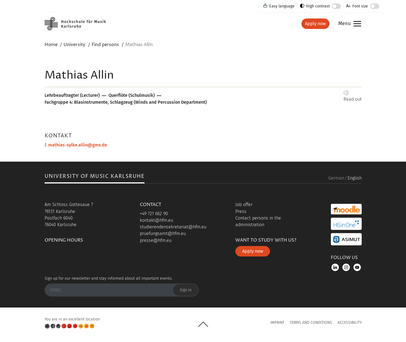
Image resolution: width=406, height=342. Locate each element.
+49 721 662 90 (154, 213)
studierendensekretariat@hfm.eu (173, 226)
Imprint (277, 322)
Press (240, 211)
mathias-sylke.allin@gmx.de (77, 145)
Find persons (105, 45)
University (74, 45)
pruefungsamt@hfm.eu (163, 233)
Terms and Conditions (311, 322)
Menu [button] (344, 23)
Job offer (243, 204)
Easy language (282, 6)
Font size (360, 6)
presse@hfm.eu (155, 240)
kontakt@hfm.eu (156, 220)
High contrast (318, 6)
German (336, 178)
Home (51, 45)
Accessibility (349, 322)
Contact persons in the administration (258, 221)
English (355, 178)
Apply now (315, 23)
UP (203, 324)
